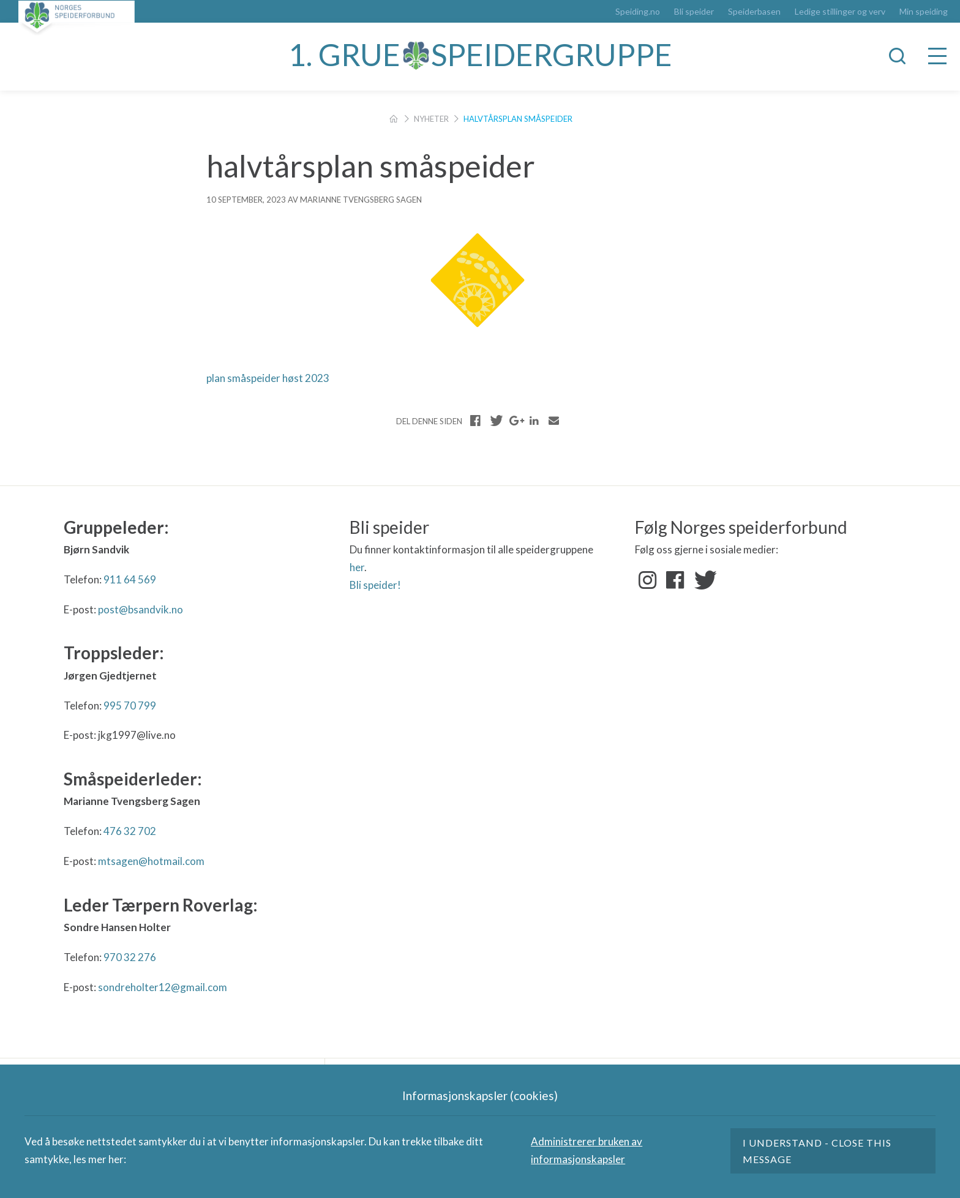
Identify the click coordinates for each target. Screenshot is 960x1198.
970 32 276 (129, 957)
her (357, 567)
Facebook (675, 580)
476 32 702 (129, 831)
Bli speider (694, 11)
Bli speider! (375, 584)
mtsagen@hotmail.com (151, 861)
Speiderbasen (754, 11)
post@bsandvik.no (140, 609)
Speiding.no (637, 11)
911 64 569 (129, 579)
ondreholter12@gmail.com (165, 987)
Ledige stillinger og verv (840, 11)
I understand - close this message (817, 1151)
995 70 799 (129, 705)
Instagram (648, 580)
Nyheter (431, 119)
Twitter (703, 580)
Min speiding (923, 11)
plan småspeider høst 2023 (267, 378)
